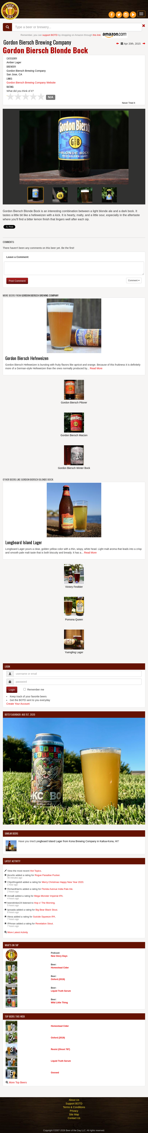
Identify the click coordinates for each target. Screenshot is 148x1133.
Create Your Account (18, 703)
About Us (74, 1099)
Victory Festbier (74, 586)
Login (12, 689)
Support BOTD (74, 1103)
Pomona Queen (74, 619)
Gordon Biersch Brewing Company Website (31, 82)
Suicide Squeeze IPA (44, 916)
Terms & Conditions (74, 1107)
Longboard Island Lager (23, 542)
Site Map (74, 1114)
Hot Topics (35, 870)
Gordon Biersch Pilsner (74, 402)
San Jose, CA (14, 74)
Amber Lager (14, 62)
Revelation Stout (44, 923)
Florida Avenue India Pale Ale (57, 889)
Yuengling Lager (74, 652)
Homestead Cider (60, 967)
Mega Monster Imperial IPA (48, 896)
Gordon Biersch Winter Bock (74, 468)
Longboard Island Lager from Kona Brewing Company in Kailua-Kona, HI (76, 841)
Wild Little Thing (59, 1002)
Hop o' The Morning (44, 902)
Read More (96, 368)
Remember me (35, 689)
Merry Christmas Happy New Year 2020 (62, 882)
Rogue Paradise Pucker (47, 875)
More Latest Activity (17, 932)
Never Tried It (128, 103)
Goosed (55, 1072)
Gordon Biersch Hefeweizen (26, 358)
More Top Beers (18, 1082)
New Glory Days (59, 956)
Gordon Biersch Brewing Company (37, 42)
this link (97, 35)
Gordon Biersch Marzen (74, 435)
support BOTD (49, 35)
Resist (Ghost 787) (60, 1049)
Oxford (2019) (58, 979)
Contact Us (74, 1118)
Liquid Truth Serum (61, 991)
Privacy (74, 1110)
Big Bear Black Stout (46, 909)
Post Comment (17, 280)
